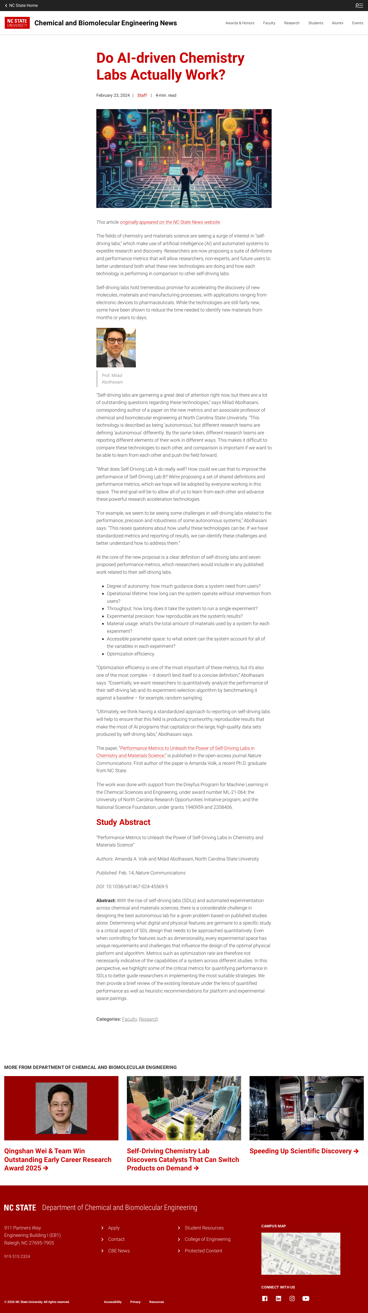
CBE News (119, 1250)
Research (292, 23)
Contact (116, 1239)
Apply (114, 1228)
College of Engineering (208, 1239)
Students (316, 23)
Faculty (269, 23)
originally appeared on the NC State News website (170, 222)
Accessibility (113, 1302)
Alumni (337, 23)
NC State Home (21, 5)
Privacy (135, 1302)
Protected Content (203, 1250)
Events (357, 23)
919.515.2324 (17, 1256)
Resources (156, 1302)
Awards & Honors (240, 23)
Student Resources (204, 1228)
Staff (142, 95)
